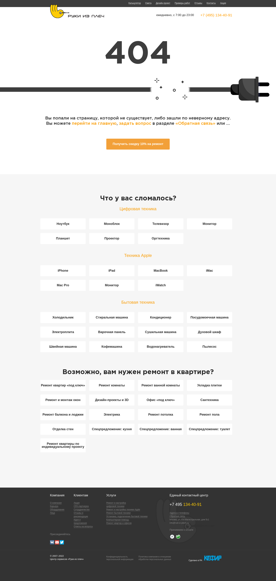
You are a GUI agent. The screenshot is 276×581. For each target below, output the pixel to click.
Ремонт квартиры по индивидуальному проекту (63, 445)
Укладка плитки (209, 385)
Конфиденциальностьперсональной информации (119, 557)
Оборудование (57, 509)
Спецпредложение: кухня (112, 429)
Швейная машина (63, 346)
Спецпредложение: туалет (209, 429)
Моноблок (112, 224)
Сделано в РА (205, 558)
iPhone (63, 270)
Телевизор (160, 224)
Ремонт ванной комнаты (161, 385)
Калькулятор (134, 3)
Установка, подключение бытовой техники (127, 516)
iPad (111, 270)
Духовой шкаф (209, 332)
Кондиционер (160, 317)
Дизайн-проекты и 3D (112, 400)
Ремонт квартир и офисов (119, 523)
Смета (148, 3)
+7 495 (186, 504)
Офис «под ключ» (161, 400)
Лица (52, 513)
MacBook (161, 270)
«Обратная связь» (196, 123)
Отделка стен (62, 429)
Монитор (210, 224)
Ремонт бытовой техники (118, 513)
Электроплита (63, 332)
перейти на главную (94, 123)
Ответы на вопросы (83, 526)
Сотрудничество (82, 509)
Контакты (211, 3)
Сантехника (209, 400)
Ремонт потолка (160, 414)
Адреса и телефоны (179, 513)
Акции (77, 503)
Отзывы (198, 3)
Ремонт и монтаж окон (62, 400)
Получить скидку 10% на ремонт (138, 144)
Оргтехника (161, 238)
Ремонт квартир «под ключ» (63, 385)
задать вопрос (135, 123)
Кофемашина (112, 346)
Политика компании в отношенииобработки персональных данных (155, 557)
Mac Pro (63, 285)
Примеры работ (182, 3)
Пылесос (209, 346)
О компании (56, 503)
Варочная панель (112, 332)
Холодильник (63, 317)
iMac (209, 270)
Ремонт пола (209, 414)
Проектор (111, 238)
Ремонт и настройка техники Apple (123, 509)
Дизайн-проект (163, 3)
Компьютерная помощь (117, 520)
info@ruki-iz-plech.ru (179, 523)
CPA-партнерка (81, 506)
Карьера (54, 506)
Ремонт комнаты (112, 385)
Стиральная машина (112, 317)
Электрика (112, 414)
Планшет (63, 238)
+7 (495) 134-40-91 (216, 15)
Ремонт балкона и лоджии (62, 414)
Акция (223, 3)
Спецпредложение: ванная (161, 429)
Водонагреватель (161, 346)
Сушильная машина (160, 332)
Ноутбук (63, 224)
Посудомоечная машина (209, 317)
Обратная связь (177, 516)
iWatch (161, 285)
